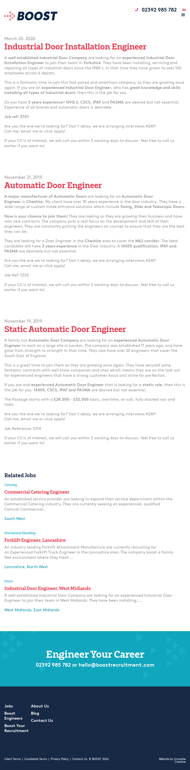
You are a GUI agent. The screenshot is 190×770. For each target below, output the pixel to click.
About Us (40, 706)
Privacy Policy (60, 759)
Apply (11, 528)
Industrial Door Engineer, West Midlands (47, 588)
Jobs (8, 706)
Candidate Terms (35, 759)
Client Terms (12, 759)
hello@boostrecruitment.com (116, 665)
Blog (35, 714)
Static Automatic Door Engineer (65, 329)
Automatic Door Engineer (53, 185)
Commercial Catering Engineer (36, 491)
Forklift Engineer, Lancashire (35, 540)
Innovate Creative (180, 760)
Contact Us (42, 721)
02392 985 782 (53, 665)
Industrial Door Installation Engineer (75, 46)
